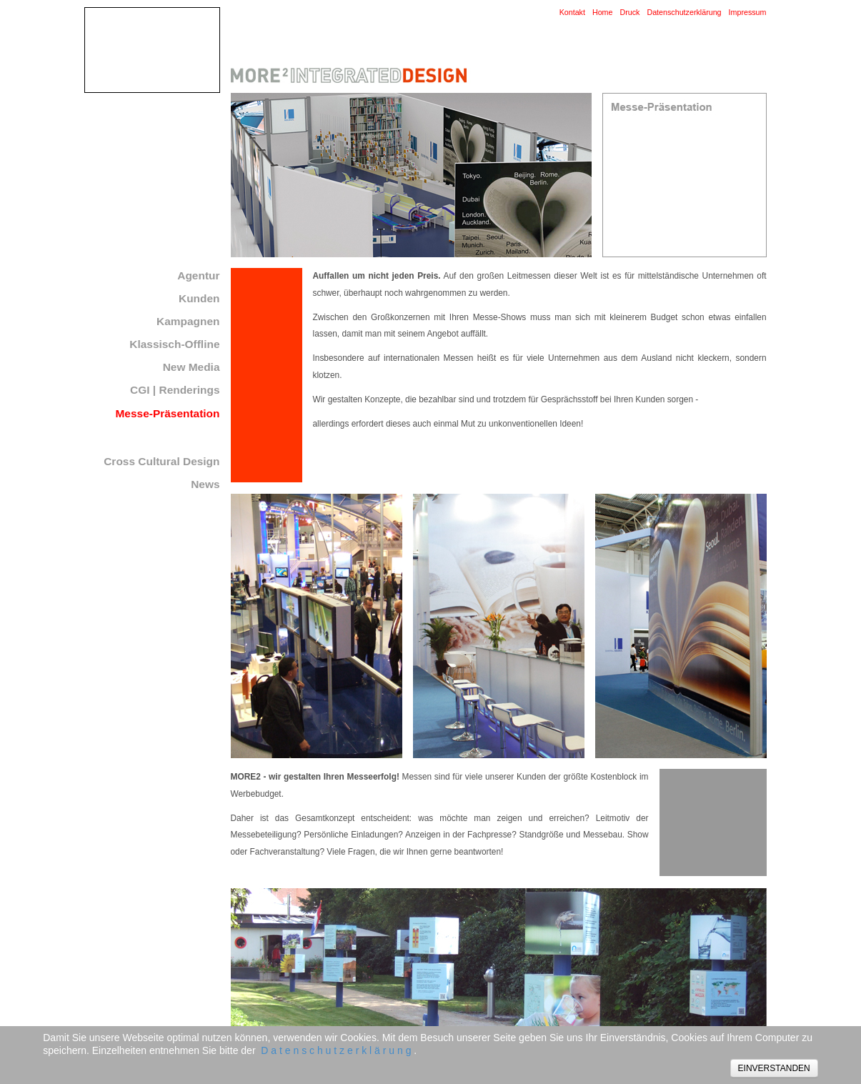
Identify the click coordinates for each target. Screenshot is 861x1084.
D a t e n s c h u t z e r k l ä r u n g (336, 1050)
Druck (629, 12)
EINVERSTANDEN (774, 1068)
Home (602, 12)
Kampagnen (187, 321)
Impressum (748, 12)
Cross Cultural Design (161, 461)
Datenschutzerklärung (684, 12)
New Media (191, 367)
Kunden (199, 298)
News (205, 484)
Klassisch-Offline (174, 344)
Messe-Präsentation (168, 413)
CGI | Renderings (174, 390)
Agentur (198, 275)
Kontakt (572, 12)
